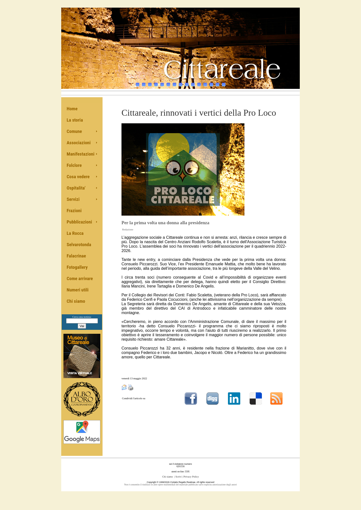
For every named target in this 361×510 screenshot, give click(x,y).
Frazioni (74, 210)
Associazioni (79, 142)
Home (72, 109)
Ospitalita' (76, 188)
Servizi (73, 199)
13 (211, 82)
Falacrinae (76, 256)
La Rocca (75, 233)
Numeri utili (78, 290)
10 (193, 82)
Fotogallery (77, 267)
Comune (74, 131)
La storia (75, 120)
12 (205, 82)
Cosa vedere (78, 176)
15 (224, 82)
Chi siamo (76, 301)
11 (199, 82)
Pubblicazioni (79, 222)
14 (217, 82)
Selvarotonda (79, 244)
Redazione (127, 229)
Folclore (74, 165)
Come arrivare (80, 278)
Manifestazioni (80, 154)
